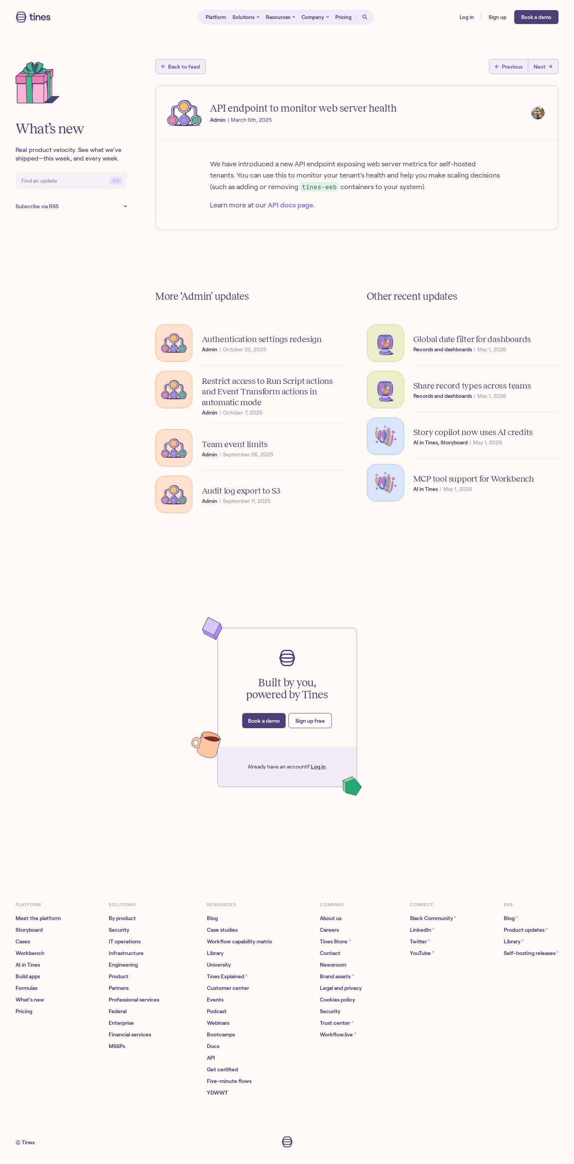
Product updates (526, 929)
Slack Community (433, 918)
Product (118, 976)
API (211, 1058)
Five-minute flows (229, 1081)
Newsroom (333, 965)
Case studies (222, 930)
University (219, 965)
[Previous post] (508, 66)
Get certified (222, 1069)
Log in (318, 766)
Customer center (228, 988)
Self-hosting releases (531, 953)
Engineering (123, 965)
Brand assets (337, 976)
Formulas (26, 988)
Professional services (134, 999)
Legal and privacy (341, 988)
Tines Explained (227, 976)
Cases (23, 941)
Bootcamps (221, 1034)
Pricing (24, 1011)
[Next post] (543, 66)
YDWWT (217, 1093)
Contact (330, 953)
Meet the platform (38, 918)
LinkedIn (422, 929)
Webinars (218, 1023)
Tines (28, 1142)
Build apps (28, 976)
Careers (329, 930)
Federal (118, 1011)
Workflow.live (338, 1034)
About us (331, 918)
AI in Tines (28, 965)
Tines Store (335, 941)
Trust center (336, 1022)
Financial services (130, 1034)
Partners (118, 988)
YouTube (422, 953)
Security (119, 930)
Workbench (30, 953)
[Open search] (365, 17)
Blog (212, 918)
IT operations (124, 941)
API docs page (290, 205)
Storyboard (29, 930)
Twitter (420, 941)
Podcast (217, 1011)
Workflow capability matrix (239, 941)
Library (215, 953)
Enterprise (121, 1023)
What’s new (30, 999)
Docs (213, 1046)
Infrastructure (126, 953)
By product (122, 918)
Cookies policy (337, 999)
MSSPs (117, 1046)
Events (215, 999)
